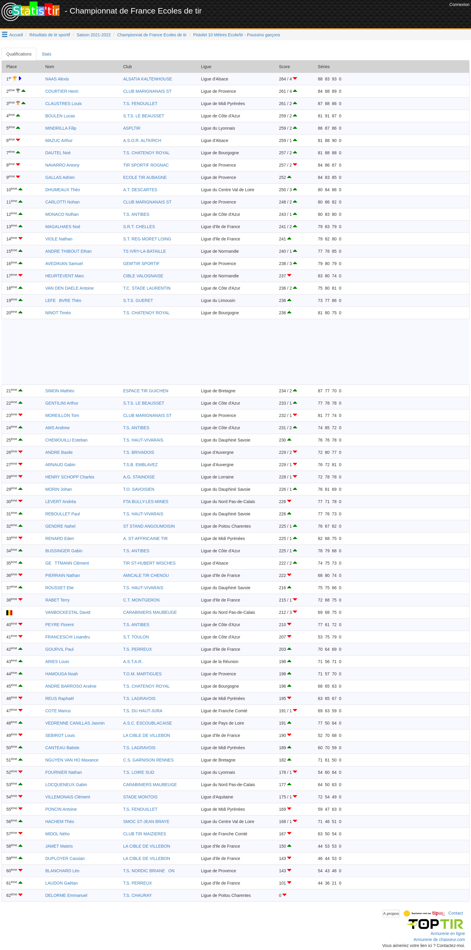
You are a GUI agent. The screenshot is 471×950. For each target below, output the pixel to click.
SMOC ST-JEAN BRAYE (146, 821)
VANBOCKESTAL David (67, 612)
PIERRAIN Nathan (62, 575)
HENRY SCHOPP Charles (69, 477)
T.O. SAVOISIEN (138, 489)
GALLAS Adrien (60, 177)
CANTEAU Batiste (62, 747)
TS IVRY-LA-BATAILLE (144, 251)
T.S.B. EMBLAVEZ (140, 464)
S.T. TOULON (136, 637)
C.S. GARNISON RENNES (148, 760)
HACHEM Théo (59, 821)
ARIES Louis (57, 661)
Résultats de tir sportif (49, 34)
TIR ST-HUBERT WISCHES (149, 563)
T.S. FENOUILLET (140, 103)
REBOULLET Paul (62, 513)
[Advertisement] (338, 15)
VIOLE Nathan (58, 239)
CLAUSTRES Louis (63, 103)
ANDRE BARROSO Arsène (70, 686)
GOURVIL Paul (59, 649)
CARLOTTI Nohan (62, 202)
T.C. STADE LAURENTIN (147, 288)
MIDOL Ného (57, 833)
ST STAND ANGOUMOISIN (149, 526)
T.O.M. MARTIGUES (142, 673)
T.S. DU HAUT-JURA (143, 710)
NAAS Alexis (57, 79)
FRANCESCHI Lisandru (67, 637)
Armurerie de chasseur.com (439, 939)
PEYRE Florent (59, 624)
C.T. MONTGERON (141, 600)
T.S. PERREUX (137, 649)
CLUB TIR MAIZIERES (144, 833)
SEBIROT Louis (60, 735)
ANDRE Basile (59, 452)
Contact (455, 913)
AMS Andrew (57, 427)
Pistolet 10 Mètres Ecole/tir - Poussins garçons (236, 34)
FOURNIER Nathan (63, 772)
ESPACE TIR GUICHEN (145, 390)
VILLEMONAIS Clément (67, 797)
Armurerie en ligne (448, 933)
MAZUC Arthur (59, 140)
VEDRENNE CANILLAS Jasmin (75, 723)
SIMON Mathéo (59, 390)
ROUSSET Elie (59, 587)
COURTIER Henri (61, 91)
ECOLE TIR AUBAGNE (145, 177)
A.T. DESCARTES (140, 189)
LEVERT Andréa (60, 501)
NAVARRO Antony (62, 165)
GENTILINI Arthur (61, 403)
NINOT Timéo (58, 312)
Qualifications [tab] (19, 54)
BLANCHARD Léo (62, 870)
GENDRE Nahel (60, 526)
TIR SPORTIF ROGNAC (146, 165)
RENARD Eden (59, 538)
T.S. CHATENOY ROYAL (146, 152)
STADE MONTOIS (140, 797)
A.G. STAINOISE (139, 477)
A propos (391, 913)
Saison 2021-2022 (94, 34)
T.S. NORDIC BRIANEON (149, 870)
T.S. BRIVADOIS (138, 452)
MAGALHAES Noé (63, 226)
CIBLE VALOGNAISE (143, 275)
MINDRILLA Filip (60, 128)
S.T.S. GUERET (138, 300)
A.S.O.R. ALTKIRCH (142, 140)
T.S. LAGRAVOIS (139, 698)
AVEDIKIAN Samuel (64, 263)
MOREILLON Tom (62, 415)
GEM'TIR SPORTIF (141, 263)
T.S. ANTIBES (136, 214)
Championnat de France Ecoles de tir (152, 34)
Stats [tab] (46, 54)
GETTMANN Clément (67, 563)
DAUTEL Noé (58, 152)
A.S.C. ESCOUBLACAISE (147, 723)
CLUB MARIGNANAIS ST (147, 91)
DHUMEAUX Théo (62, 189)
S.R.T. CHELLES (139, 226)
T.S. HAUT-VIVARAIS (143, 440)
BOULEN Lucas (60, 115)
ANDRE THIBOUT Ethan (68, 251)
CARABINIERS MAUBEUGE (150, 612)
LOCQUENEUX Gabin (66, 784)
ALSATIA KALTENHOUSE (147, 79)
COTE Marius (58, 710)
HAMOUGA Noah (61, 673)
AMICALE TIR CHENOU (146, 575)
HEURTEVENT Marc (64, 275)
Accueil (16, 34)
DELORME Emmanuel (66, 895)
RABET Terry (57, 600)
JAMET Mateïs (59, 846)
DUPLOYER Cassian (65, 858)
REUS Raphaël (59, 698)
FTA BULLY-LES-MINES (146, 501)
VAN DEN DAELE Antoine (69, 288)
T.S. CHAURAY (137, 895)
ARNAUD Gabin (60, 464)
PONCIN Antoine (61, 809)
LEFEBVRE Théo (63, 300)
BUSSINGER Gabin (64, 550)
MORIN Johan (58, 489)
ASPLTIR (131, 128)
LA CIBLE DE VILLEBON (146, 735)
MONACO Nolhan (62, 214)
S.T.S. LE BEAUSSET (143, 115)
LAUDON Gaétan (61, 883)
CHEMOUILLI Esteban (66, 440)
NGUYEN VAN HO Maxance (72, 760)
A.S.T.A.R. (133, 661)
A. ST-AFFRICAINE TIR (145, 538)
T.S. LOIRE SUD (138, 772)
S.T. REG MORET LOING (147, 239)
